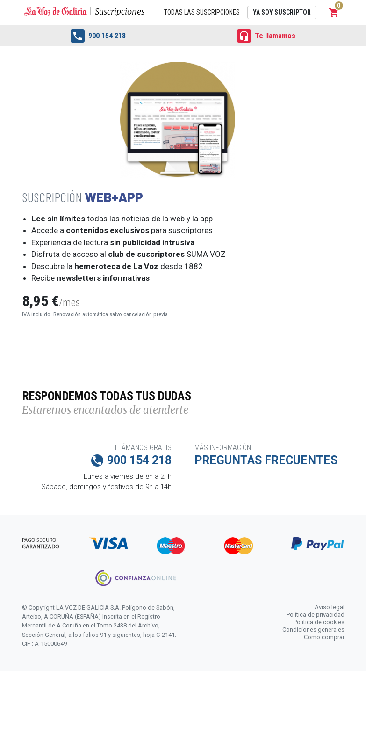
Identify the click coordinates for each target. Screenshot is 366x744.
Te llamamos (266, 36)
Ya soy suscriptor (282, 12)
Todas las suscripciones (202, 12)
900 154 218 (98, 36)
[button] (334, 12)
